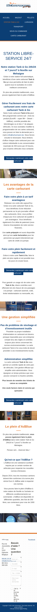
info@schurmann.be (16, 135)
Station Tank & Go (11, 22)
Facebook (31, 540)
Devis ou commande (18, 31)
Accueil (6, 18)
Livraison (29, 22)
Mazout (18, 18)
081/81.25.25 (6, 559)
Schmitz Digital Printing (21, 608)
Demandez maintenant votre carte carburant (19, 159)
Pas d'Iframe (16, 570)
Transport (18, 27)
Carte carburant (18, 36)
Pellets (30, 18)
